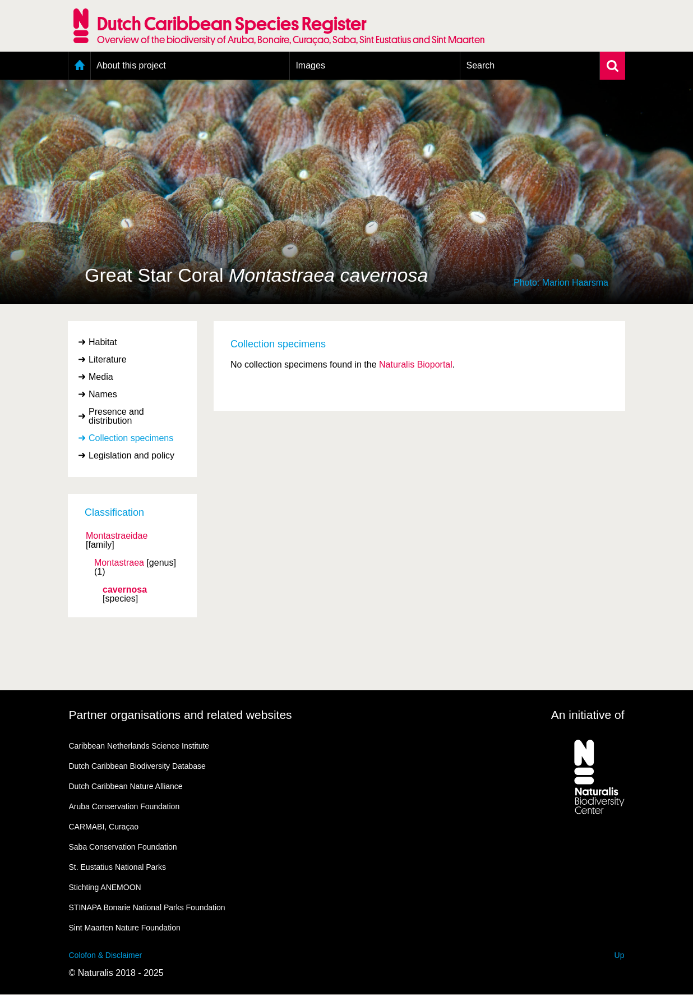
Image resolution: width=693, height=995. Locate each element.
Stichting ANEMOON (105, 887)
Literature (108, 359)
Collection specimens (131, 438)
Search (480, 65)
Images (310, 65)
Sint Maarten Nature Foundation (125, 927)
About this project (131, 65)
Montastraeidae (116, 535)
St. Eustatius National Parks (118, 867)
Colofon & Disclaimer (105, 955)
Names (103, 394)
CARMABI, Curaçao (103, 826)
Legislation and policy (131, 455)
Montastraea (119, 562)
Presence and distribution (116, 416)
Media (101, 377)
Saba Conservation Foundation (123, 846)
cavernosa (125, 589)
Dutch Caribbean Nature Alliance (126, 786)
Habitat (103, 342)
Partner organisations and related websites (180, 714)
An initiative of (588, 714)
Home (79, 66)
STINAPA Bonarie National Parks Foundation (147, 907)
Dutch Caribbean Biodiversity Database (137, 766)
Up (620, 955)
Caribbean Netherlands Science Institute (139, 745)
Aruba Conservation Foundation (124, 806)
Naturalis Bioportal (415, 364)
